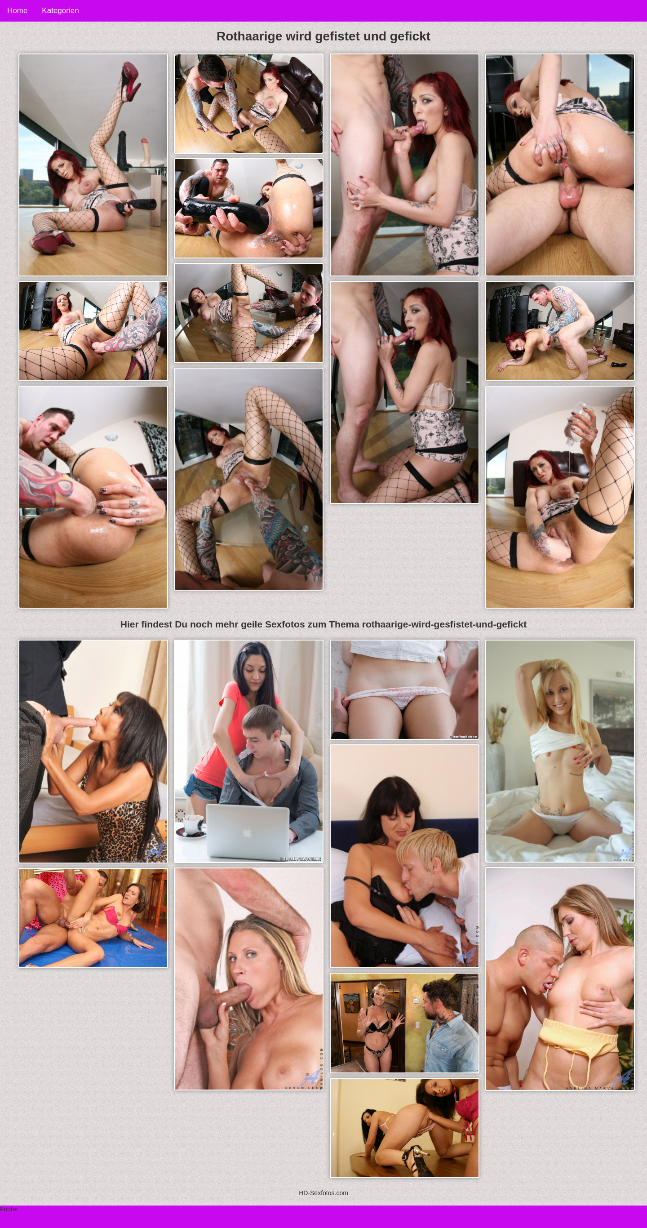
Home (17, 10)
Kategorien (60, 10)
